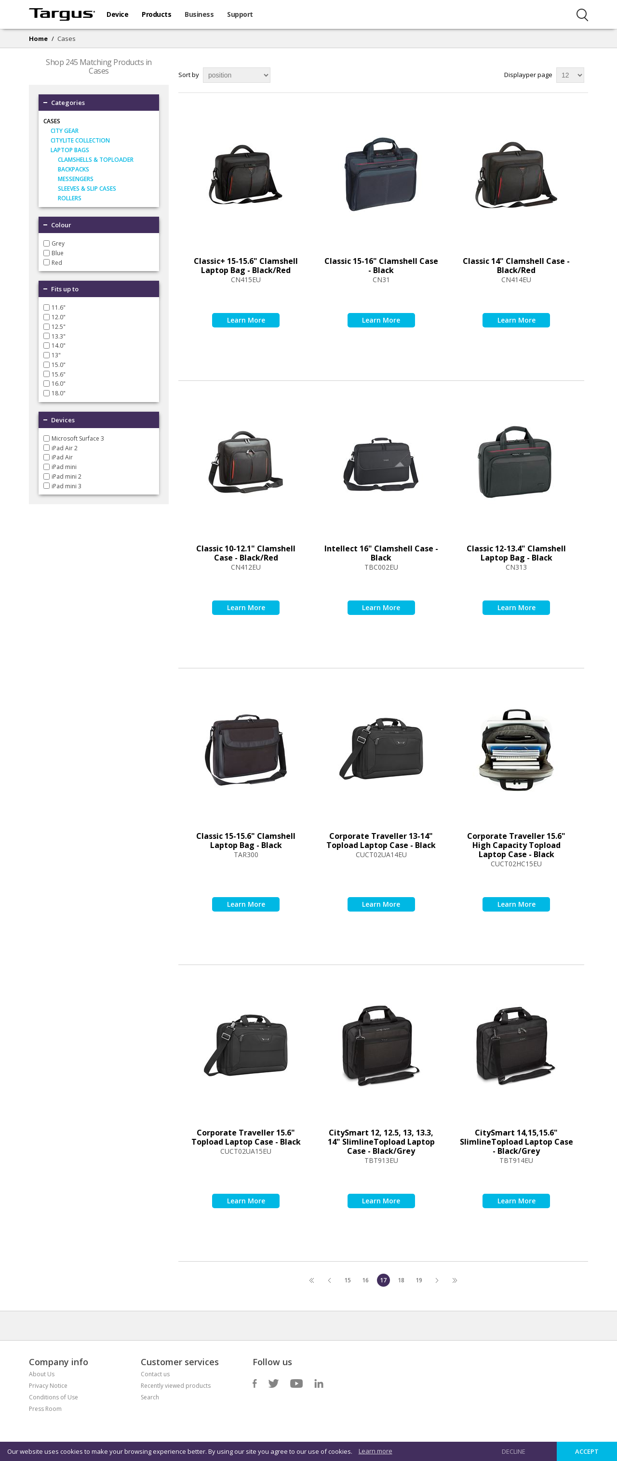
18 (401, 1280)
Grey (58, 243)
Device (117, 14)
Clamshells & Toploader (96, 160)
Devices (63, 420)
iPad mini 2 (66, 476)
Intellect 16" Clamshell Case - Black (381, 553)
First (312, 1280)
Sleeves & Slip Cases (87, 188)
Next (436, 1280)
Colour (61, 225)
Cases (51, 121)
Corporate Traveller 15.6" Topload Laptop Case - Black (246, 1137)
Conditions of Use (53, 1397)
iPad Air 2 (65, 448)
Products (156, 14)
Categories (68, 102)
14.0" (59, 345)
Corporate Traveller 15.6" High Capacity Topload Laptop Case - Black (516, 845)
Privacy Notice (48, 1386)
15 (347, 1280)
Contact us (155, 1374)
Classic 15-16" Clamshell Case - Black (381, 265)
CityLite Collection (80, 140)
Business (199, 14)
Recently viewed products (176, 1386)
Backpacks (73, 169)
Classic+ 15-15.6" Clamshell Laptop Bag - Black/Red (246, 265)
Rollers (69, 198)
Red (57, 262)
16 (365, 1280)
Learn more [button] (375, 1451)
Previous (329, 1280)
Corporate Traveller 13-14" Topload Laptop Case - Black (381, 840)
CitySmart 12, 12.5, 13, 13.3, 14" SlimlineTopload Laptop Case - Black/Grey (381, 1141)
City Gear (65, 131)
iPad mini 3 (66, 486)
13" (56, 355)
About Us (41, 1374)
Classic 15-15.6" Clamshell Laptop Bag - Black (245, 840)
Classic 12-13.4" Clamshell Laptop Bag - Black (516, 553)
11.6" (59, 307)
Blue (58, 253)
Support (240, 14)
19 (419, 1280)
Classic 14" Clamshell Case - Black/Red (516, 265)
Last (454, 1280)
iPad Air (62, 457)
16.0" (59, 383)
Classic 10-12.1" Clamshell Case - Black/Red (245, 553)
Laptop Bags (70, 150)
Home (38, 38)
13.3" (59, 336)
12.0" (59, 317)
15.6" (59, 374)
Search (150, 1397)
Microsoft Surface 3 (78, 438)
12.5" (59, 327)
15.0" (59, 365)
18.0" (59, 393)
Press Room (45, 1409)
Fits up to (65, 289)
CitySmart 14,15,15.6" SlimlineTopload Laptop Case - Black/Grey (516, 1141)
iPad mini (64, 467)
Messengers (76, 179)
